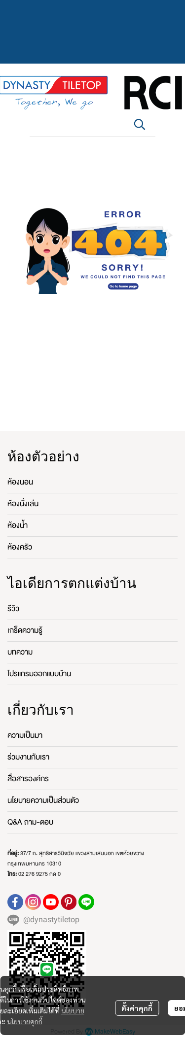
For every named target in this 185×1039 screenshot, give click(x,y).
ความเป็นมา (24, 735)
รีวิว (13, 608)
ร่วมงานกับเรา (28, 757)
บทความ (20, 652)
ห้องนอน (20, 482)
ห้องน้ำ (17, 525)
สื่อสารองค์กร (28, 778)
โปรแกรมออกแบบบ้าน (39, 673)
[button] (139, 124)
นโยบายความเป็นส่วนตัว (43, 800)
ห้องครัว (19, 547)
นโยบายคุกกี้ (24, 1021)
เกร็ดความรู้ (24, 630)
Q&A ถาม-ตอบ (30, 822)
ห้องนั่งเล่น (22, 503)
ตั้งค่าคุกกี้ (136, 1008)
